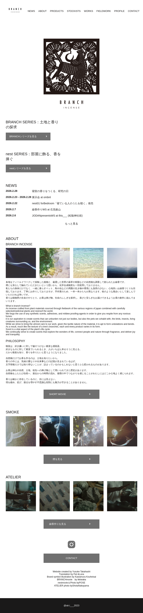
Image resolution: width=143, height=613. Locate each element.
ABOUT (42, 11)
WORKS (88, 11)
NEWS (31, 11)
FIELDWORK (103, 11)
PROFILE (119, 11)
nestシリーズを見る (20, 168)
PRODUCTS (57, 11)
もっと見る (71, 223)
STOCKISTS (73, 11)
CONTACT (133, 11)
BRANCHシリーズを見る (23, 136)
